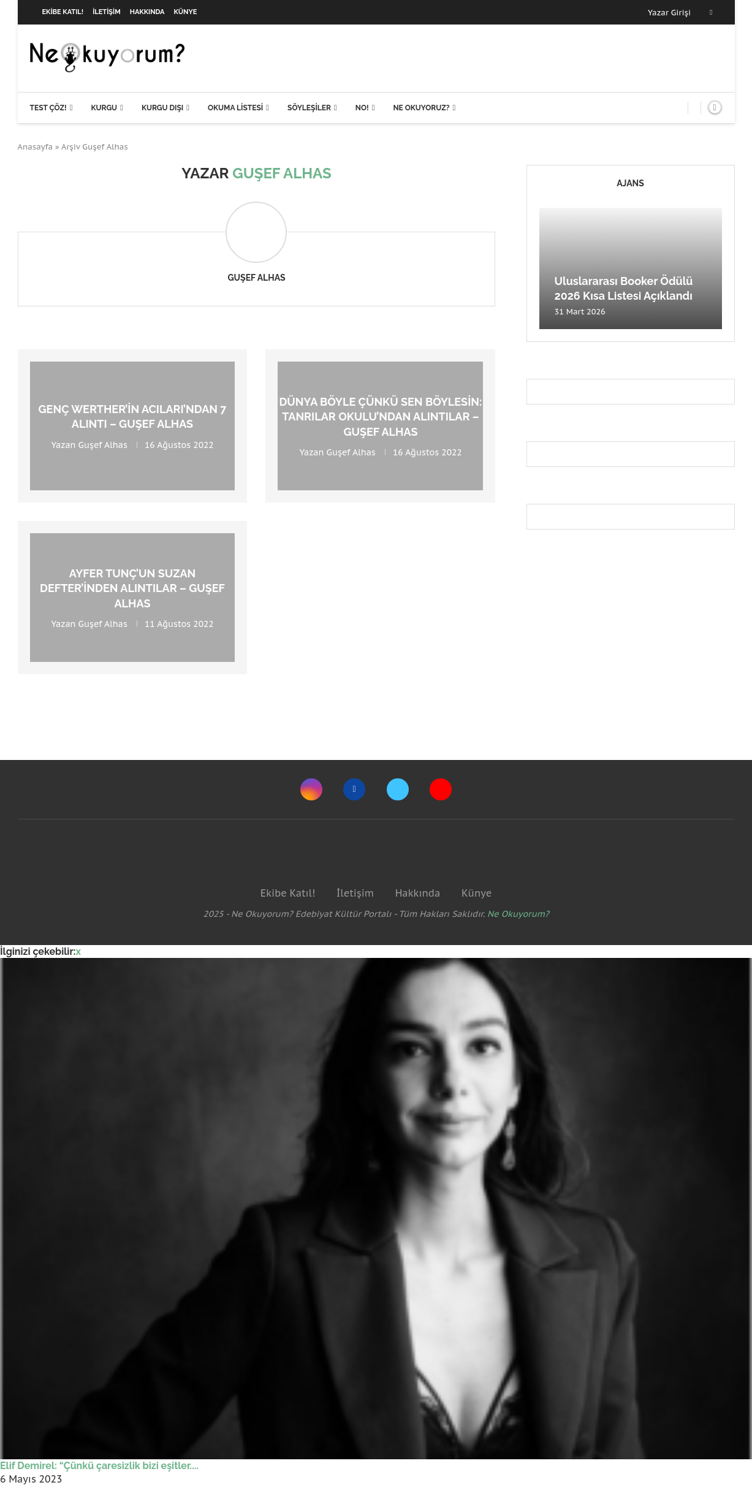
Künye (185, 12)
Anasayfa (35, 147)
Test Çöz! (48, 108)
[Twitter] (398, 789)
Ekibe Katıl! (63, 12)
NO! (362, 108)
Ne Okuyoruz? (421, 108)
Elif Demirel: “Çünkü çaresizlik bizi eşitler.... (99, 1466)
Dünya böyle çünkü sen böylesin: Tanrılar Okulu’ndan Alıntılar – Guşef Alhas (380, 416)
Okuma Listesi (235, 108)
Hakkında (147, 12)
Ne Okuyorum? (518, 913)
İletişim (107, 12)
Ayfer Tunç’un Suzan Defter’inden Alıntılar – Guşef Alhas (132, 588)
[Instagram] (311, 789)
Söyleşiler (309, 108)
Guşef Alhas (256, 278)
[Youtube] (441, 789)
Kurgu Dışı (162, 108)
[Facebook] (711, 12)
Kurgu (104, 108)
